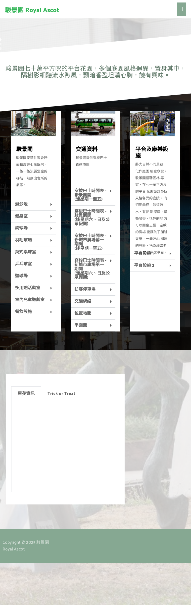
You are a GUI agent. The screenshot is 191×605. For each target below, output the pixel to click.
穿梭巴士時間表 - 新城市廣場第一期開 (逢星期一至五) (90, 284)
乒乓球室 (23, 306)
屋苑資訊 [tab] (26, 436)
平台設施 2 (144, 307)
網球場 (21, 270)
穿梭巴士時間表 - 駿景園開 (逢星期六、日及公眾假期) (92, 260)
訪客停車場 (85, 331)
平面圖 (80, 367)
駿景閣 (24, 191)
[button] (8, 48)
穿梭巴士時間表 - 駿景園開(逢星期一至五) (90, 237)
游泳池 (21, 246)
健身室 (21, 258)
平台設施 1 (144, 295)
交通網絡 (82, 343)
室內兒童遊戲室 (30, 342)
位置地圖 (82, 355)
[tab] (33, 247)
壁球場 (21, 318)
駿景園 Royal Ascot (32, 10)
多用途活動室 (27, 330)
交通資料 (86, 191)
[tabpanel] (61, 488)
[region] (95, 48)
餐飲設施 (23, 354)
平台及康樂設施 (151, 195)
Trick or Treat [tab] (61, 436)
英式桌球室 (25, 294)
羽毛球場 (23, 282)
